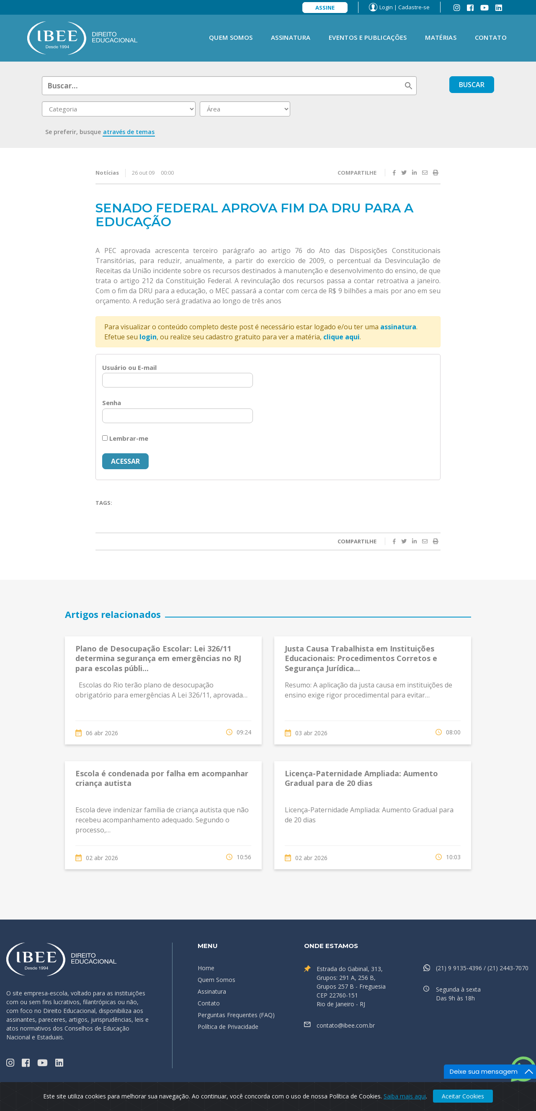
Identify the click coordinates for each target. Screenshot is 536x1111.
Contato (491, 37)
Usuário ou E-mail (129, 367)
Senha (111, 402)
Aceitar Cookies (463, 1096)
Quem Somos (231, 37)
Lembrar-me (125, 438)
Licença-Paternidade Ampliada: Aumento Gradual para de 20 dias (361, 778)
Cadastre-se (414, 7)
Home (206, 968)
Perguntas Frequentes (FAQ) (236, 1015)
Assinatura (290, 37)
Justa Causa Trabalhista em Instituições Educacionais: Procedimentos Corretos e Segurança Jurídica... (361, 658)
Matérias (440, 37)
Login (386, 7)
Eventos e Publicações (368, 37)
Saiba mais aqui (405, 1096)
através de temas (129, 132)
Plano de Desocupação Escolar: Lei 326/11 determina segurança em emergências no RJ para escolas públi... (158, 658)
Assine (325, 7)
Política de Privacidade (228, 1027)
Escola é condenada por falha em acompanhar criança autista (161, 778)
